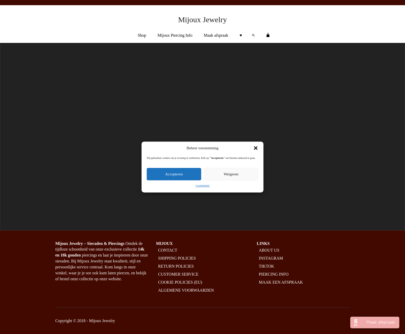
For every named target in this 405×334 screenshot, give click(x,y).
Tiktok (266, 266)
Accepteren (174, 174)
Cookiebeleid (202, 185)
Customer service (178, 274)
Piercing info (274, 274)
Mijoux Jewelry (202, 19)
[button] (255, 148)
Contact (167, 250)
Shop (142, 35)
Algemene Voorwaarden (186, 290)
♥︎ (241, 35)
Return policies (176, 266)
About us (269, 250)
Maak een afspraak (281, 282)
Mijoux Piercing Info (175, 35)
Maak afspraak (216, 35)
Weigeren (231, 174)
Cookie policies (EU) (180, 282)
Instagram (271, 258)
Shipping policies (177, 258)
